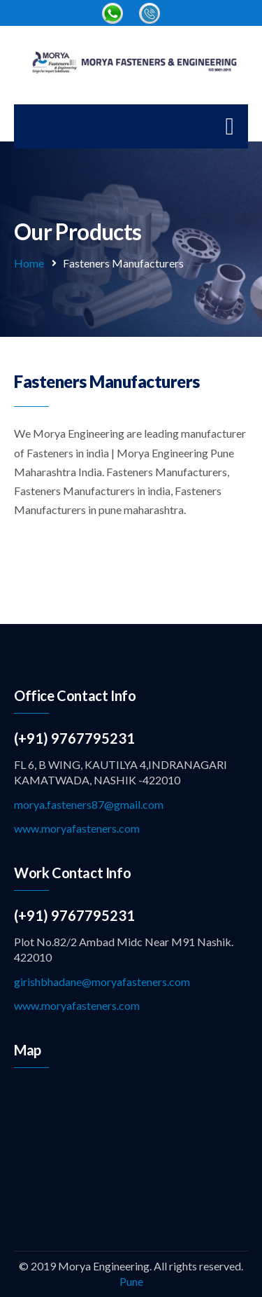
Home (29, 263)
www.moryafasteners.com (77, 828)
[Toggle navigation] (230, 126)
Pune (131, 1281)
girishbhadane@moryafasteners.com (102, 981)
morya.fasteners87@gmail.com (88, 804)
